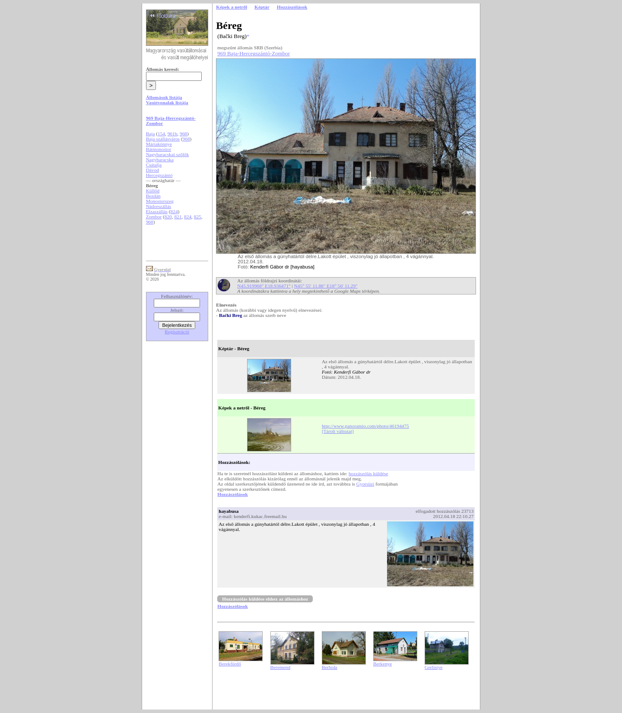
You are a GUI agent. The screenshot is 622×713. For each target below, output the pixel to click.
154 (161, 133)
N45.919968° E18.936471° (263, 285)
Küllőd (152, 190)
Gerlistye (434, 667)
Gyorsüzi (365, 483)
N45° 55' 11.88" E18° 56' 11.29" (326, 285)
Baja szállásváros (163, 138)
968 (183, 133)
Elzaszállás (157, 211)
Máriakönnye (159, 144)
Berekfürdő (230, 663)
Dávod (152, 170)
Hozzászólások (232, 494)
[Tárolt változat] (338, 431)
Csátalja (154, 164)
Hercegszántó (159, 175)
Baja (150, 133)
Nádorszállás (158, 206)
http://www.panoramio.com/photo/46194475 (365, 425)
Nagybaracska (160, 159)
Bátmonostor (158, 149)
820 (168, 216)
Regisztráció (177, 331)
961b (173, 133)
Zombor (154, 216)
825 (197, 216)
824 (174, 211)
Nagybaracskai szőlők (167, 154)
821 (177, 216)
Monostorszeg (160, 201)
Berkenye (382, 663)
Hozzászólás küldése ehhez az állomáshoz (265, 598)
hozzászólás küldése (368, 473)
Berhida (329, 667)
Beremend (280, 667)
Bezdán (153, 195)
